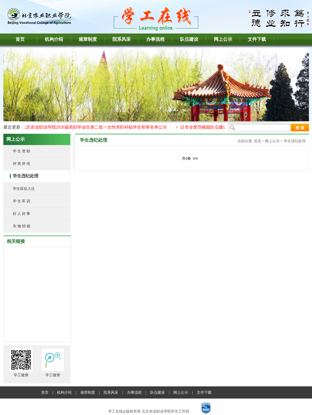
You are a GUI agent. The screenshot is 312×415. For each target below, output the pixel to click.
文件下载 (257, 39)
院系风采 (121, 39)
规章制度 (88, 39)
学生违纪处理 (295, 141)
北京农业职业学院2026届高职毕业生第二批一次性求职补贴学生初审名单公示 (95, 127)
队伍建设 (189, 39)
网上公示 (223, 39)
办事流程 (155, 39)
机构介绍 (54, 39)
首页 (20, 39)
